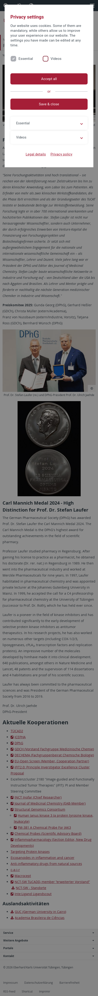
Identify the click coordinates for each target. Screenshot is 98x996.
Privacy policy (61, 154)
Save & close (49, 104)
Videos (56, 59)
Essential (25, 59)
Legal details (36, 154)
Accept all (49, 79)
